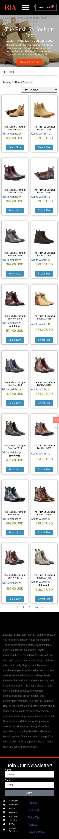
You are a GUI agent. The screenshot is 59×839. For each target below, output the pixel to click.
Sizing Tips (34, 817)
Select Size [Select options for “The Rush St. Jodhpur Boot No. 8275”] (44, 210)
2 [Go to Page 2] (23, 607)
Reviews (32, 824)
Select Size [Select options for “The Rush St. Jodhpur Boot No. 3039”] (44, 147)
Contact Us (34, 810)
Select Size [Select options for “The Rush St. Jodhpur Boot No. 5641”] (14, 532)
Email (8, 780)
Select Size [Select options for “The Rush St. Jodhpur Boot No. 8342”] (14, 147)
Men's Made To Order (28, 18)
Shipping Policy (36, 832)
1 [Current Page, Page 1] (17, 607)
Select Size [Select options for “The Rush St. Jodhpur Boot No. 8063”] (14, 340)
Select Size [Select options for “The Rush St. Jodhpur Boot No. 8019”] (14, 469)
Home (5, 18)
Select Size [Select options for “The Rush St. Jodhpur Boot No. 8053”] (14, 403)
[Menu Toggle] (25, 7)
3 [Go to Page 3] (30, 607)
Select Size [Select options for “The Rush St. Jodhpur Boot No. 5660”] (44, 469)
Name (8, 770)
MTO (12, 18)
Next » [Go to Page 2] (38, 607)
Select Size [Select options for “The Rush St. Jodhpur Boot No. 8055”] (44, 340)
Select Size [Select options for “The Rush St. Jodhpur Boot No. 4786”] (44, 599)
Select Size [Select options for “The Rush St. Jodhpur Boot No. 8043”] (44, 403)
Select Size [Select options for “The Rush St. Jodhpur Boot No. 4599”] (14, 273)
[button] (34, 7)
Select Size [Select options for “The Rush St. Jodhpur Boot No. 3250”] (14, 210)
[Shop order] (39, 90)
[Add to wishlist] (15, 134)
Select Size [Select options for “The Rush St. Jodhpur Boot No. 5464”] (44, 532)
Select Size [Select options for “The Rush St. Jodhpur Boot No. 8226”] (44, 273)
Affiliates (32, 802)
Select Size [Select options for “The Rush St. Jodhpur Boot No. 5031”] (14, 599)
